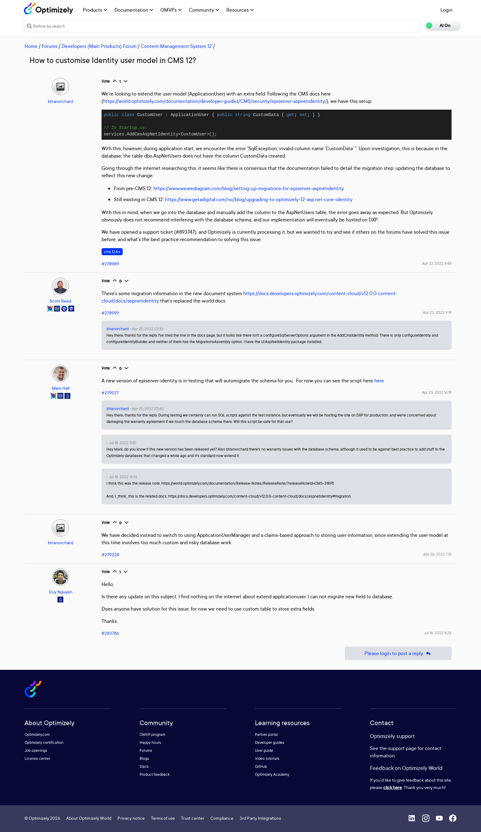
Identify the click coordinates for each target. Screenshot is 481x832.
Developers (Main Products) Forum (99, 46)
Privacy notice (131, 818)
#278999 (110, 313)
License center (37, 758)
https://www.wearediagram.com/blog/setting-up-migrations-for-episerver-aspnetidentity (248, 188)
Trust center (192, 818)
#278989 (110, 264)
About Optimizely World (88, 818)
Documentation (133, 9)
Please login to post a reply (398, 653)
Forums (49, 46)
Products (95, 9)
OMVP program (152, 734)
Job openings (36, 750)
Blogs (144, 758)
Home (31, 46)
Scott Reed (60, 301)
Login (446, 9)
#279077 (110, 393)
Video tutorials (267, 758)
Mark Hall (60, 388)
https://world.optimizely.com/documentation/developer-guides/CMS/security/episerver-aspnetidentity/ (215, 101)
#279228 (110, 554)
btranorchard (60, 101)
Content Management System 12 (176, 46)
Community (204, 9)
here (379, 380)
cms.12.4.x (112, 251)
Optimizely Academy (272, 774)
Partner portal (266, 734)
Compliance (221, 818)
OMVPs (171, 9)
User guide (264, 750)
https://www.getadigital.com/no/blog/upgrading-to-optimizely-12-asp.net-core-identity (258, 199)
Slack (144, 766)
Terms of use (163, 818)
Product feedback (155, 774)
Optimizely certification (44, 742)
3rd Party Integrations (260, 818)
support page (402, 748)
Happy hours (150, 742)
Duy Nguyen (60, 592)
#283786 (110, 633)
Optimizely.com (37, 734)
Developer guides (269, 742)
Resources (240, 9)
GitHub (261, 766)
